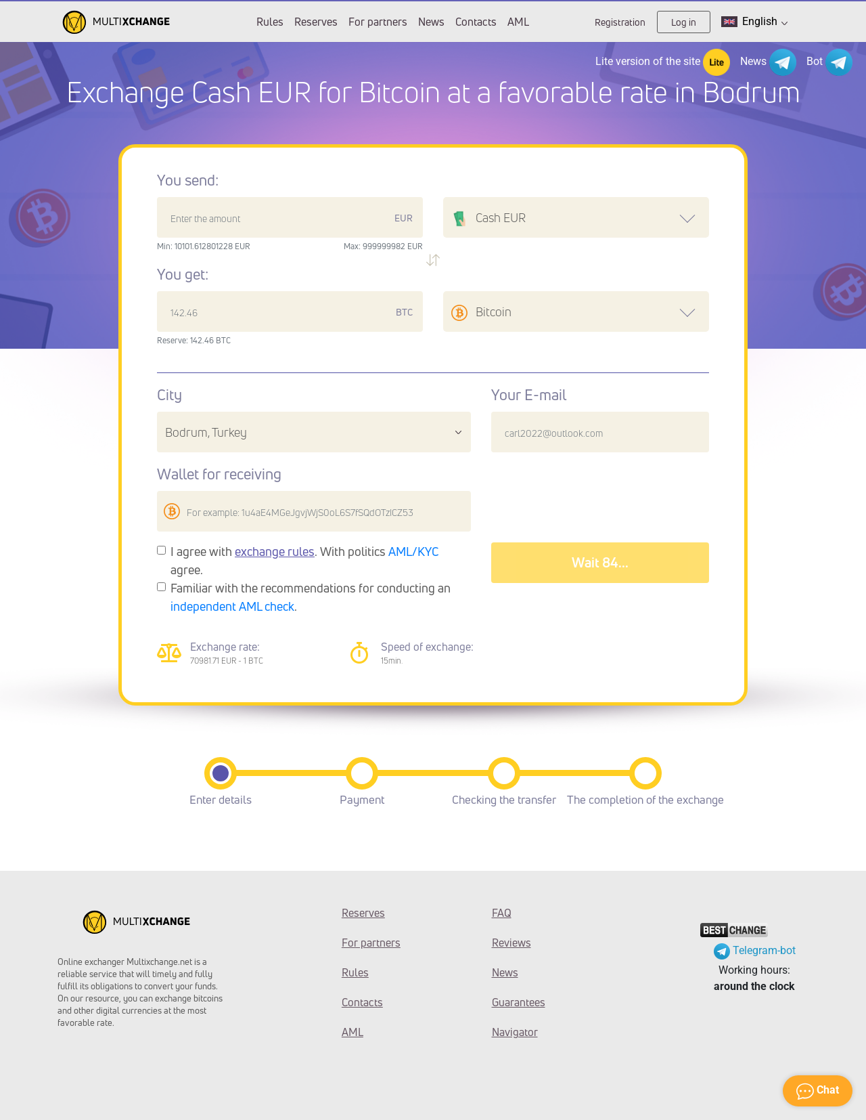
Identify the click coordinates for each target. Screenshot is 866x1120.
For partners (377, 21)
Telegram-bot (755, 950)
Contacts (476, 21)
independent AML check (232, 606)
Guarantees (518, 1002)
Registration (620, 22)
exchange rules (275, 551)
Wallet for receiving (219, 474)
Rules (269, 21)
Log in (683, 22)
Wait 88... (600, 562)
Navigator (515, 1032)
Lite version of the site (662, 62)
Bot (829, 62)
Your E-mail (528, 395)
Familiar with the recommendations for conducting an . (310, 597)
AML (518, 21)
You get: (182, 274)
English (754, 22)
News (431, 21)
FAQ (501, 912)
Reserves (316, 21)
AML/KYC (413, 551)
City (169, 395)
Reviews (511, 942)
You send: (188, 180)
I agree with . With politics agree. (304, 560)
